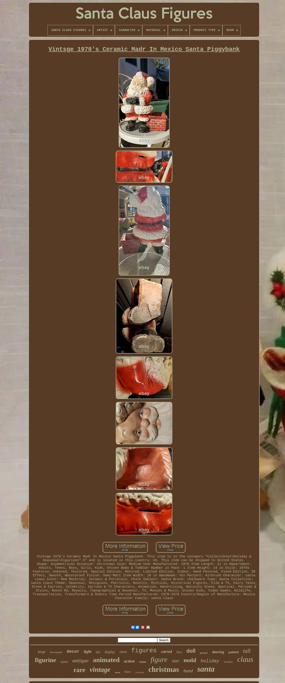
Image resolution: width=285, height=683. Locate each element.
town (117, 672)
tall (246, 651)
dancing (218, 652)
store (123, 652)
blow (127, 671)
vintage (100, 669)
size (175, 660)
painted (233, 652)
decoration (56, 652)
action (129, 661)
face (179, 652)
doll (190, 651)
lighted (64, 661)
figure (159, 659)
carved (166, 651)
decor (73, 651)
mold (190, 660)
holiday (210, 661)
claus (245, 659)
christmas (163, 669)
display (110, 652)
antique (80, 660)
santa (206, 669)
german (204, 652)
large (41, 652)
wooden (228, 661)
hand (188, 670)
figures (144, 650)
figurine (45, 659)
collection (139, 672)
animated (106, 659)
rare (79, 669)
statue (142, 661)
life (98, 652)
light (87, 651)
